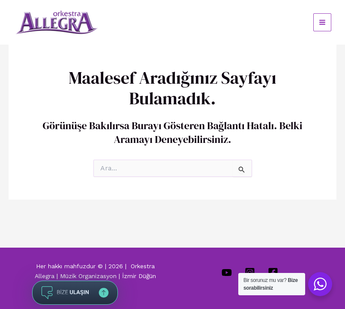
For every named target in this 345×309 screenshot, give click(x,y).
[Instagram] (250, 272)
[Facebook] (273, 272)
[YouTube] (227, 272)
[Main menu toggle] (322, 22)
